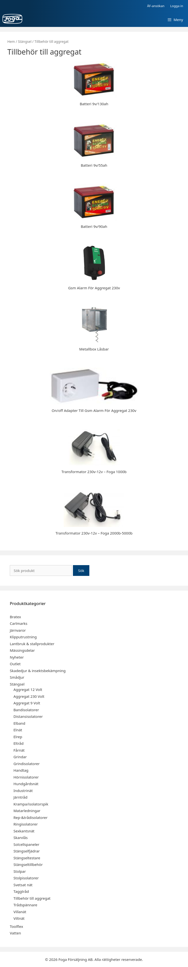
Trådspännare (25, 904)
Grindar (20, 756)
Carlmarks (18, 623)
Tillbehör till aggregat (31, 898)
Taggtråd (21, 891)
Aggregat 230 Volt (28, 696)
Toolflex (16, 926)
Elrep (17, 736)
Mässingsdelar (22, 650)
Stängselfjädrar (26, 851)
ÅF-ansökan (155, 6)
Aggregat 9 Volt (26, 702)
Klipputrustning (23, 636)
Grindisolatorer (26, 763)
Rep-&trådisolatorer (30, 817)
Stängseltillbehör (28, 864)
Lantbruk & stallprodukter (32, 643)
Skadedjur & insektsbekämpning (38, 670)
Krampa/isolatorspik (30, 804)
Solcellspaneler (26, 844)
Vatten (15, 933)
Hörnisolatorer (26, 777)
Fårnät (19, 750)
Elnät (17, 729)
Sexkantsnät (24, 830)
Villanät (19, 911)
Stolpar (19, 871)
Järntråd (20, 797)
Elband (19, 723)
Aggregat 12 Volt (27, 689)
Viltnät (18, 918)
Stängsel (24, 41)
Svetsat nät (23, 884)
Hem (11, 41)
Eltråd (18, 743)
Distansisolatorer (28, 716)
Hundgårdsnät (25, 783)
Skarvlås (20, 837)
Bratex (15, 616)
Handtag (20, 770)
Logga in (176, 6)
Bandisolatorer (26, 709)
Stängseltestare (26, 857)
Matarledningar (26, 810)
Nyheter (17, 657)
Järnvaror (18, 630)
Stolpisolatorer (26, 877)
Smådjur (17, 677)
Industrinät (23, 790)
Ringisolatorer (25, 824)
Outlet (15, 663)
